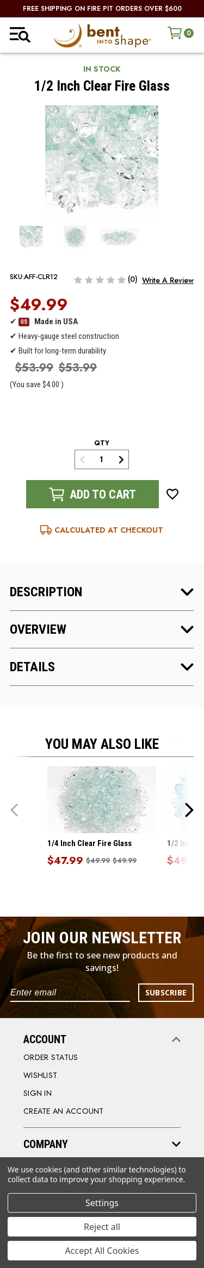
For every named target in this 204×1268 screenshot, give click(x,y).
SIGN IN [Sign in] (37, 1093)
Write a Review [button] (168, 280)
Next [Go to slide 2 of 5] (189, 809)
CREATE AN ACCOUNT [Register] (63, 1111)
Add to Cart (92, 494)
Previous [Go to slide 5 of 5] (14, 809)
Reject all (102, 1227)
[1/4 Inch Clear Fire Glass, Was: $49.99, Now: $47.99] (101, 799)
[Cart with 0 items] (181, 33)
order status (50, 1057)
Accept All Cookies (102, 1251)
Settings (102, 1203)
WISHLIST (40, 1075)
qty (101, 443)
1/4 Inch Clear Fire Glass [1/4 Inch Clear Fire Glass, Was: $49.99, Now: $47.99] (89, 843)
